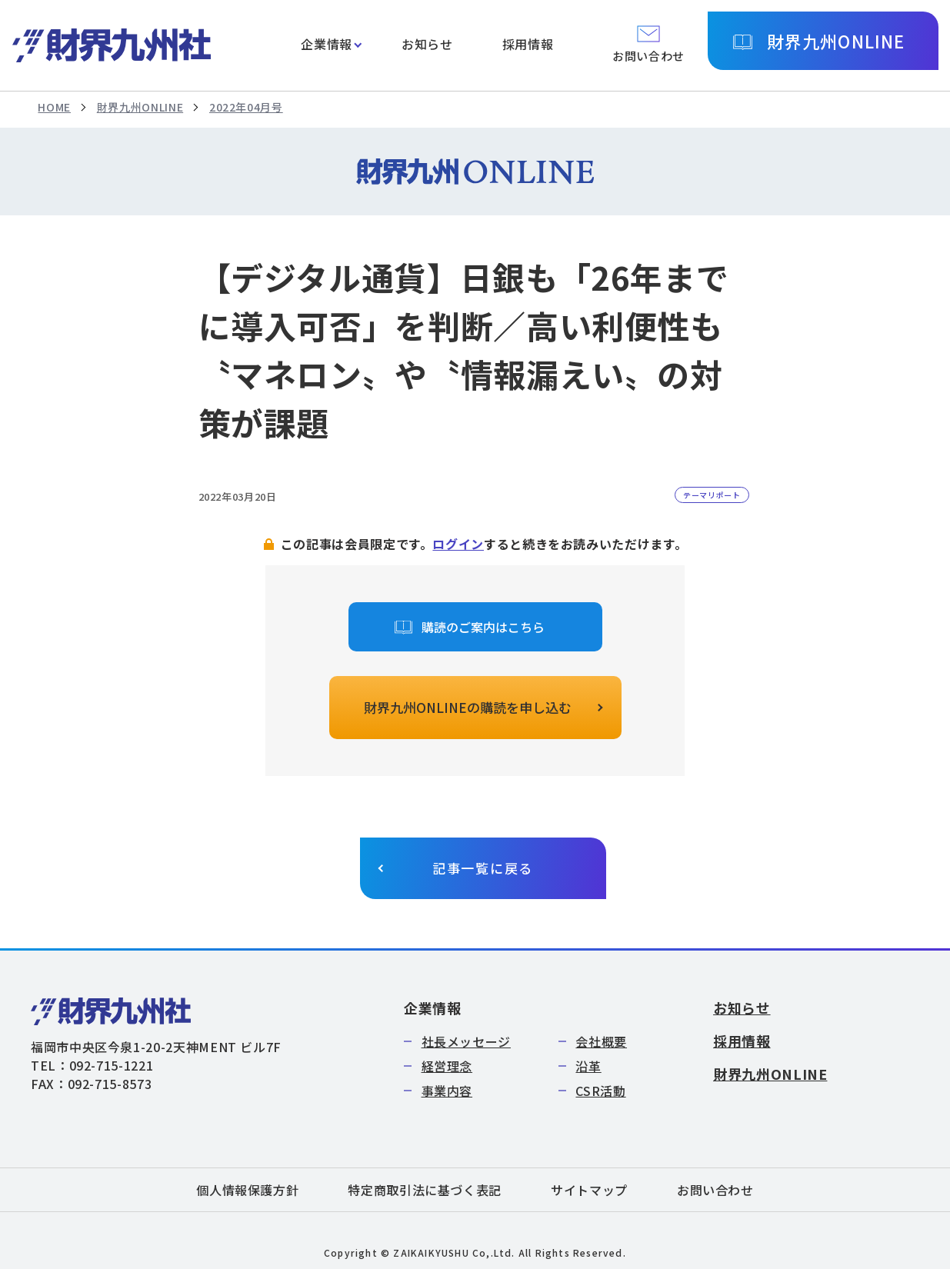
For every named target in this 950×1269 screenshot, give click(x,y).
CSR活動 (600, 1090)
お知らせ (427, 44)
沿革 (588, 1066)
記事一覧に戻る (482, 868)
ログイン (458, 544)
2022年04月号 (246, 107)
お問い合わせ (715, 1190)
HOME (54, 107)
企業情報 (326, 44)
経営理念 (447, 1066)
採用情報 (528, 44)
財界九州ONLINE (836, 40)
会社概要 (601, 1041)
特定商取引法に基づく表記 (425, 1190)
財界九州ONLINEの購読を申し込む (468, 707)
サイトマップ (589, 1190)
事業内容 (447, 1090)
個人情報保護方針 (247, 1190)
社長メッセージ (466, 1041)
